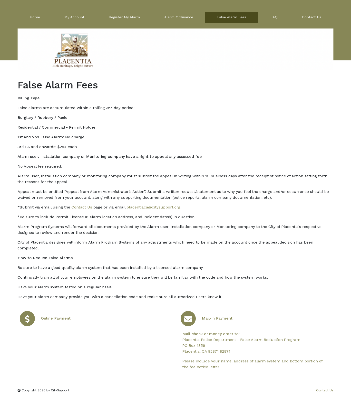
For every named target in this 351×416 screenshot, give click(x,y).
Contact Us (311, 17)
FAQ (274, 17)
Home (35, 17)
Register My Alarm (124, 17)
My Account (74, 17)
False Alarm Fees (231, 17)
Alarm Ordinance (178, 17)
